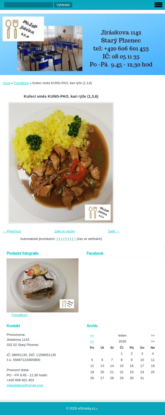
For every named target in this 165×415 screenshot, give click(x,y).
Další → (114, 231)
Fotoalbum (21, 83)
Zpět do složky (64, 231)
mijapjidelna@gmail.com (24, 385)
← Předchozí (12, 231)
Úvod (6, 83)
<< (92, 335)
